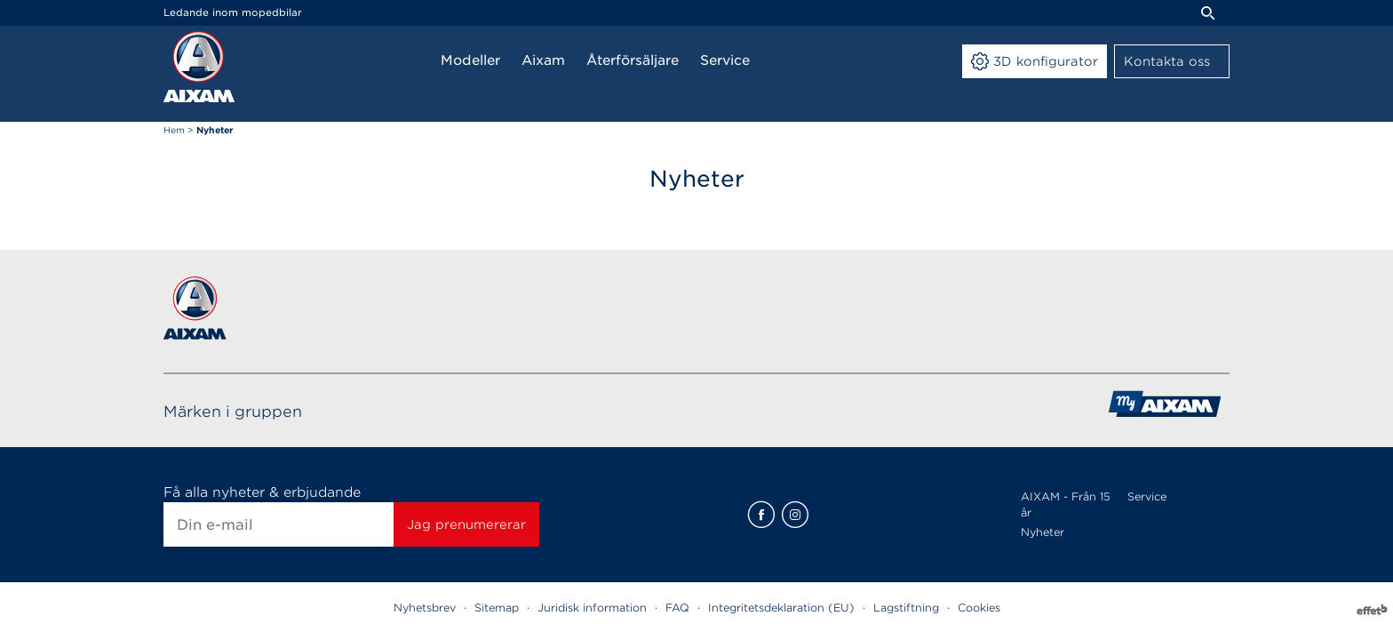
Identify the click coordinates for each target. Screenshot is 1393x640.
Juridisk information (592, 607)
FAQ (677, 607)
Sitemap (496, 607)
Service (1146, 496)
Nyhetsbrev (425, 607)
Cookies (979, 607)
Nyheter (1042, 532)
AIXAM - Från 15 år (1065, 504)
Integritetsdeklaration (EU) (781, 607)
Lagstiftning (906, 607)
